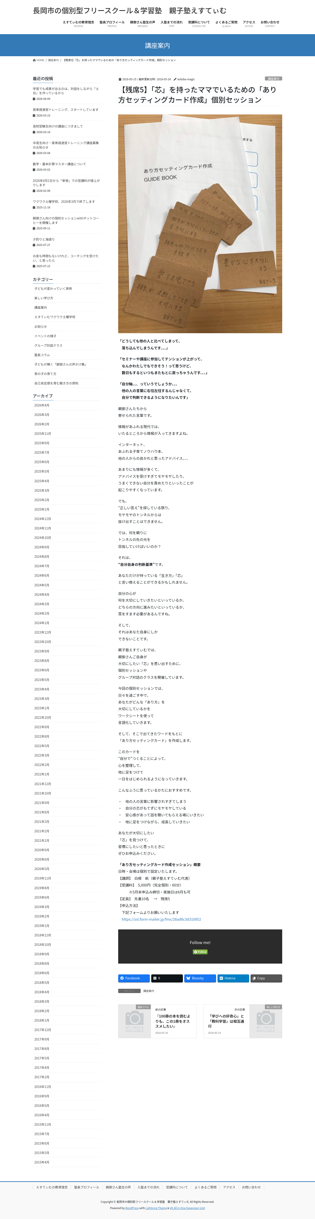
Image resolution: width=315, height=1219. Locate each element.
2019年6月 (41, 897)
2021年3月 (41, 821)
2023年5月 (41, 679)
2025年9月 (41, 443)
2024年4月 (41, 594)
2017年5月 (41, 1058)
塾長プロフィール (86, 1187)
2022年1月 (41, 774)
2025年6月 (41, 462)
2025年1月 (41, 509)
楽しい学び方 (43, 298)
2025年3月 (41, 490)
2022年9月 (41, 727)
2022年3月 (41, 755)
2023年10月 (42, 641)
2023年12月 (42, 632)
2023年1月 (41, 708)
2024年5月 (41, 585)
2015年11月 (42, 1124)
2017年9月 (41, 1039)
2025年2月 (41, 500)
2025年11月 (42, 433)
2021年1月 (41, 840)
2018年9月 (41, 954)
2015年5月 (41, 1152)
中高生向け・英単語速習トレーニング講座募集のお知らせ (66, 145)
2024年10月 (42, 537)
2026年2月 (41, 424)
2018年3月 (41, 1001)
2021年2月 (41, 831)
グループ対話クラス (48, 345)
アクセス (229, 1187)
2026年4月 (41, 405)
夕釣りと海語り (44, 239)
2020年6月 (41, 859)
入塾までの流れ (149, 1187)
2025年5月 (41, 471)
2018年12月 (42, 935)
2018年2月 (41, 1011)
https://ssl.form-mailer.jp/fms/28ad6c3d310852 (161, 919)
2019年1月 (41, 925)
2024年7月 (41, 566)
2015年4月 (41, 1162)
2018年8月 (41, 963)
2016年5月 (41, 1105)
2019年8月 (41, 888)
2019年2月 (41, 916)
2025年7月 (41, 452)
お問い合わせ (251, 1187)
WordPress (132, 1208)
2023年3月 (41, 698)
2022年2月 (41, 764)
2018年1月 (41, 1020)
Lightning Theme (156, 1208)
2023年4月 (41, 689)
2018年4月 (41, 992)
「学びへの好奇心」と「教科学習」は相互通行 (226, 1021)
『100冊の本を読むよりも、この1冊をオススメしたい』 (172, 1021)
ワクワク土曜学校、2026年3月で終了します (64, 201)
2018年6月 (41, 973)
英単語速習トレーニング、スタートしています (66, 109)
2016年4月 (41, 1115)
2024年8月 (41, 556)
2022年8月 (41, 736)
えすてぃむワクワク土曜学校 (54, 317)
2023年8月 (41, 660)
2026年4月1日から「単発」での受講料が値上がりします (66, 182)
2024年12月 (42, 518)
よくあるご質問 (205, 1187)
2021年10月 (42, 793)
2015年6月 (41, 1143)
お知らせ (40, 326)
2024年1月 (41, 623)
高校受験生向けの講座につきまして (58, 126)
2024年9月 (41, 547)
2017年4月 (41, 1067)
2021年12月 (42, 783)
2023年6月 (41, 670)
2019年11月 (42, 878)
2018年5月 (41, 982)
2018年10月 (42, 944)
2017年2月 (41, 1077)
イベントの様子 (45, 336)
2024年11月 (42, 528)
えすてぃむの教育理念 (52, 1187)
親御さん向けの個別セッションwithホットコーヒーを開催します (66, 220)
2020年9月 (41, 850)
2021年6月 (41, 812)
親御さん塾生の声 (118, 1187)
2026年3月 (41, 414)
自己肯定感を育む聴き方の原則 (56, 383)
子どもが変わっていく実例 (53, 288)
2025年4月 (41, 481)
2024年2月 (41, 613)
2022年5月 (41, 745)
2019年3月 (41, 906)
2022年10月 (42, 717)
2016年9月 (41, 1096)
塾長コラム (42, 355)
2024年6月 (41, 575)
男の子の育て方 (45, 373)
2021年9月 (41, 802)
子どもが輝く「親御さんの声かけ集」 (61, 364)
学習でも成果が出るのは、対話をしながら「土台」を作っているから (66, 90)
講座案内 (273, 78)
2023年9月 (41, 651)
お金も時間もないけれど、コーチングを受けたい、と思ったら (66, 258)
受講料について (177, 1187)
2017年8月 (41, 1048)
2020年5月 (41, 868)
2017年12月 (42, 1029)
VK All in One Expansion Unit (187, 1208)
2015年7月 (41, 1134)
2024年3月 (41, 604)
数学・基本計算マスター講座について (59, 164)
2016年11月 (42, 1086)
